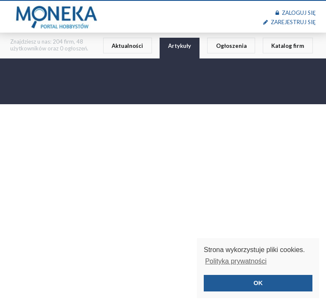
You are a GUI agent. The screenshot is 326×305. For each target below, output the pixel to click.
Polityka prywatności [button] (236, 261)
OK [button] (258, 283)
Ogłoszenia (231, 45)
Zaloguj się (295, 12)
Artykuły (179, 45)
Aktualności (127, 45)
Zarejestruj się (289, 22)
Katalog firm (287, 45)
